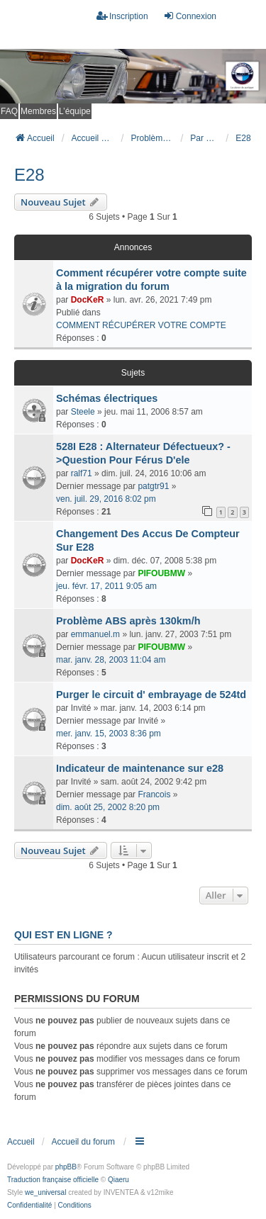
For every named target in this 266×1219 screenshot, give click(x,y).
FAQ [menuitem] (9, 111)
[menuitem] (29, 1205)
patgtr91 (153, 486)
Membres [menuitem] (38, 111)
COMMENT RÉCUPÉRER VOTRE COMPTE (141, 325)
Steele (83, 412)
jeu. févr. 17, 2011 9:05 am (106, 586)
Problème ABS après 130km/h (128, 621)
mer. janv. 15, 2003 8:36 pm (108, 733)
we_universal (45, 1192)
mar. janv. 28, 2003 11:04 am (111, 660)
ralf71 (81, 473)
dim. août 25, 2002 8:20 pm (108, 807)
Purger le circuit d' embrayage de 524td (151, 694)
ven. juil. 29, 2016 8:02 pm (106, 499)
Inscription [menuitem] (122, 16)
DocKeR (87, 300)
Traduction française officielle (53, 1180)
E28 (29, 174)
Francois (154, 794)
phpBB (66, 1167)
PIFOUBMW (161, 573)
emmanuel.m (95, 634)
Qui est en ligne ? (63, 934)
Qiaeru (118, 1180)
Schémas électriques (106, 398)
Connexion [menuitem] (189, 16)
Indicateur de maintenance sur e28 (139, 768)
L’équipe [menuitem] (75, 111)
